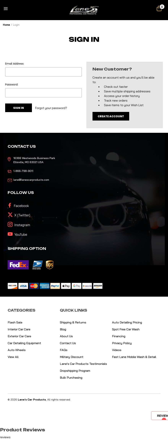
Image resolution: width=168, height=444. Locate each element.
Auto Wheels (17, 350)
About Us (66, 336)
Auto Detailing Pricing (127, 322)
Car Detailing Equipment (24, 343)
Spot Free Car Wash (126, 329)
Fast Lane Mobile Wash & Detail (134, 357)
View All (13, 357)
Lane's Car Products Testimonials (83, 364)
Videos (116, 350)
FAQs (63, 350)
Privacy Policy (122, 343)
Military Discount (71, 357)
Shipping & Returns (73, 322)
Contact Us (68, 343)
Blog (63, 329)
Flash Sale (15, 322)
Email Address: (14, 64)
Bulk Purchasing (71, 377)
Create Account (111, 116)
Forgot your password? (51, 108)
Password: (11, 84)
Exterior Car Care (19, 336)
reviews (5, 437)
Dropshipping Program (75, 371)
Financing (118, 336)
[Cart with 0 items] (159, 8)
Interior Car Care (19, 329)
